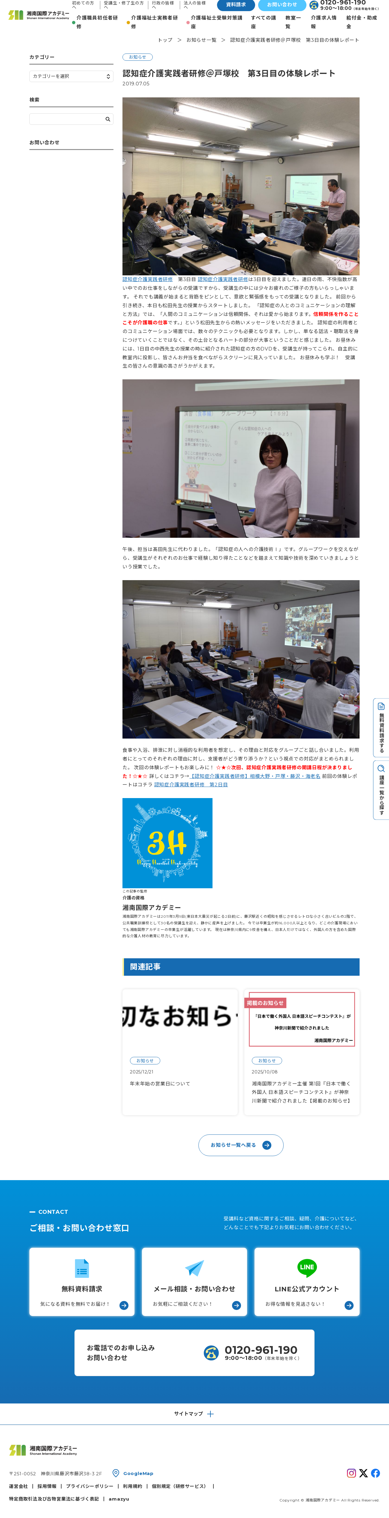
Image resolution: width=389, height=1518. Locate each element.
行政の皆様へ (163, 5)
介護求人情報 (324, 22)
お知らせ (137, 57)
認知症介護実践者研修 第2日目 (191, 785)
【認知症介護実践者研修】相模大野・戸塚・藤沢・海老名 (255, 776)
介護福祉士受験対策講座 (217, 22)
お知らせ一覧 (201, 40)
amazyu (119, 1499)
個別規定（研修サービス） (180, 1486)
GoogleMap (138, 1473)
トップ (165, 40)
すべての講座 (263, 22)
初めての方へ (83, 5)
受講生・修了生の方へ (124, 5)
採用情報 (47, 1486)
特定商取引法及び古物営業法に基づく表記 (54, 1499)
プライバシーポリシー (89, 1486)
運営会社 (18, 1486)
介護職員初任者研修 (97, 22)
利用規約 (132, 1486)
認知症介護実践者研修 (147, 279)
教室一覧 (293, 22)
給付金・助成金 (362, 22)
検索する (108, 119)
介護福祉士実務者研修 (154, 22)
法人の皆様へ (195, 5)
